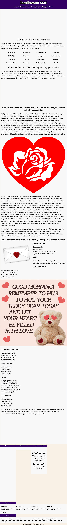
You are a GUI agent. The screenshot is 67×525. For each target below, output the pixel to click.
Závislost (26, 63)
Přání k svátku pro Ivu (39, 456)
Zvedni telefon (26, 52)
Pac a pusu (41, 56)
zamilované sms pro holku (17, 48)
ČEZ (45, 216)
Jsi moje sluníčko (41, 52)
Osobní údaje (38, 524)
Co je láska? (11, 59)
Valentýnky (49, 116)
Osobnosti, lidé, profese (39, 452)
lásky (8, 125)
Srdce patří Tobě (11, 63)
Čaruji (56, 63)
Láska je (55, 59)
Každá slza (56, 52)
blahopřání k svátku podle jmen (36, 120)
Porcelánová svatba (39, 463)
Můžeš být (11, 56)
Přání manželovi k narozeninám (39, 459)
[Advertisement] (33, 23)
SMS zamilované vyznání (39, 519)
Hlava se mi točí (56, 56)
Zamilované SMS (33, 3)
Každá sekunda (40, 63)
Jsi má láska (11, 52)
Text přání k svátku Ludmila (39, 467)
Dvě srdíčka (40, 59)
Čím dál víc (26, 56)
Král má (26, 59)
